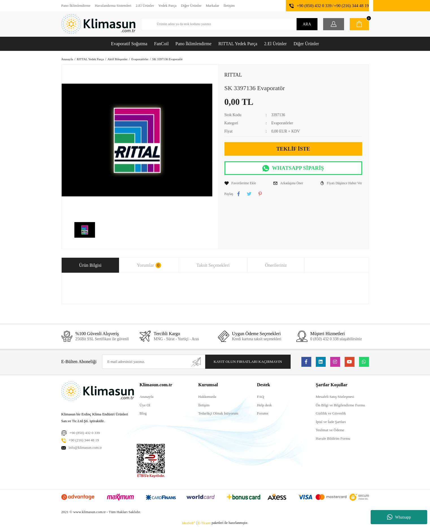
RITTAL (233, 75)
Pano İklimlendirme (76, 5)
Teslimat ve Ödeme (330, 430)
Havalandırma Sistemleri (113, 5)
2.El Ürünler (145, 5)
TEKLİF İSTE (293, 149)
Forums (262, 413)
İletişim (229, 5)
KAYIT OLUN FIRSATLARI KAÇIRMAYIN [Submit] (248, 361)
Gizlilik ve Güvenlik (331, 413)
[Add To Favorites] (240, 183)
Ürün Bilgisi (90, 265)
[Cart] (359, 24)
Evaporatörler (282, 123)
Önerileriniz (276, 265)
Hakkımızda (207, 396)
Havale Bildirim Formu (333, 438)
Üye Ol (145, 405)
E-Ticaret (204, 523)
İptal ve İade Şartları (331, 422)
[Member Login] (333, 24)
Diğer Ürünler (191, 5)
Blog (143, 413)
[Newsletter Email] (153, 362)
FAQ (260, 396)
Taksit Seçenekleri (213, 265)
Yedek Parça (167, 5)
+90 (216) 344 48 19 (351, 5)
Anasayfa (147, 396)
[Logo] (98, 24)
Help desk (264, 405)
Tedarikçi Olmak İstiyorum (218, 413)
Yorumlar (149, 265)
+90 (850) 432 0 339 (314, 5)
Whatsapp (399, 517)
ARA (307, 24)
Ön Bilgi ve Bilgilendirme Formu (340, 405)
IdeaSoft (189, 523)
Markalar (212, 5)
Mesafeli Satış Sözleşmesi (335, 396)
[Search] (229, 24)
